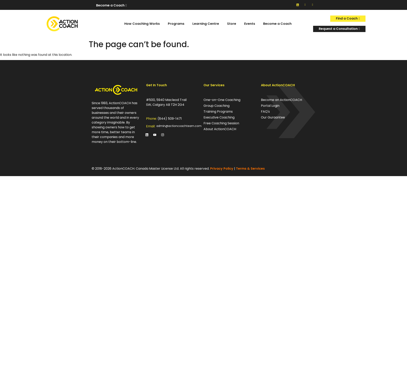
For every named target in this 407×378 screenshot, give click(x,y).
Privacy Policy (221, 168)
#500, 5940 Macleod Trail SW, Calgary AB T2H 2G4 (166, 102)
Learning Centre (205, 23)
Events (249, 23)
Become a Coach (277, 23)
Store (231, 23)
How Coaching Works (142, 23)
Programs (176, 23)
